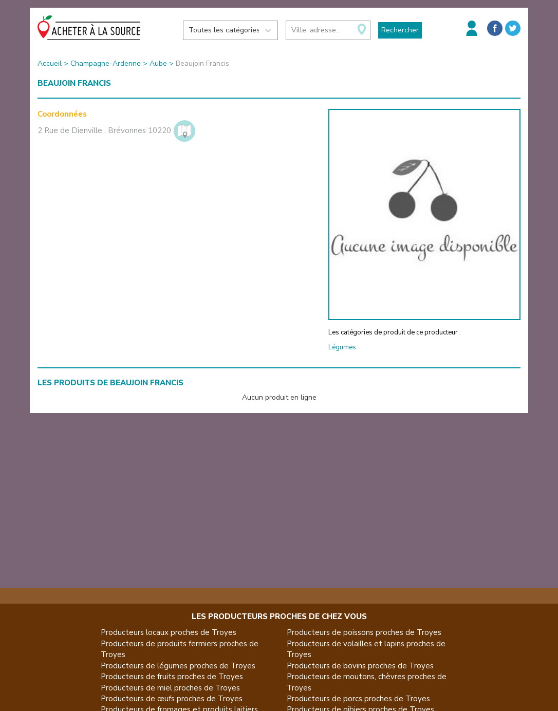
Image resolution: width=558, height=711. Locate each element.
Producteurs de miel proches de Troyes (170, 688)
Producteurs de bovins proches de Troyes (360, 666)
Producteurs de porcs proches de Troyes (358, 699)
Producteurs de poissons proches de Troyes (364, 632)
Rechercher (400, 30)
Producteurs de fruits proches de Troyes (172, 676)
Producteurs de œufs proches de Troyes (172, 699)
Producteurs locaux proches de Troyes (168, 632)
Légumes (342, 347)
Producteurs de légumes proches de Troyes (178, 666)
